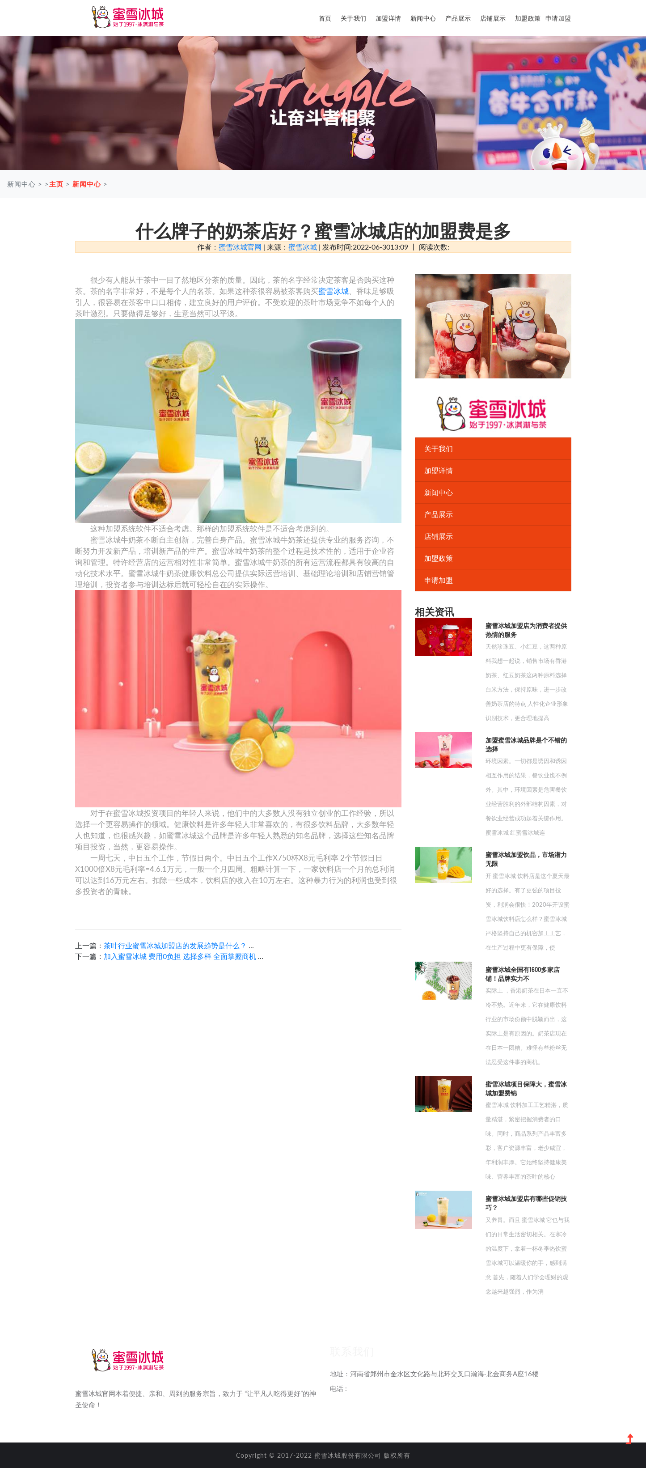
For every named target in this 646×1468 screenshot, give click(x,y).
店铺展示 (493, 18)
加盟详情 (388, 18)
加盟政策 (528, 18)
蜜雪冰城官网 (240, 246)
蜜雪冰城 (302, 246)
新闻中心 (423, 18)
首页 (325, 18)
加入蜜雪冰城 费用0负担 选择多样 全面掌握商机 (180, 956)
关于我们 (354, 18)
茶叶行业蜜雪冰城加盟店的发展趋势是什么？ (176, 945)
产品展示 (458, 18)
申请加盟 (558, 18)
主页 (56, 184)
